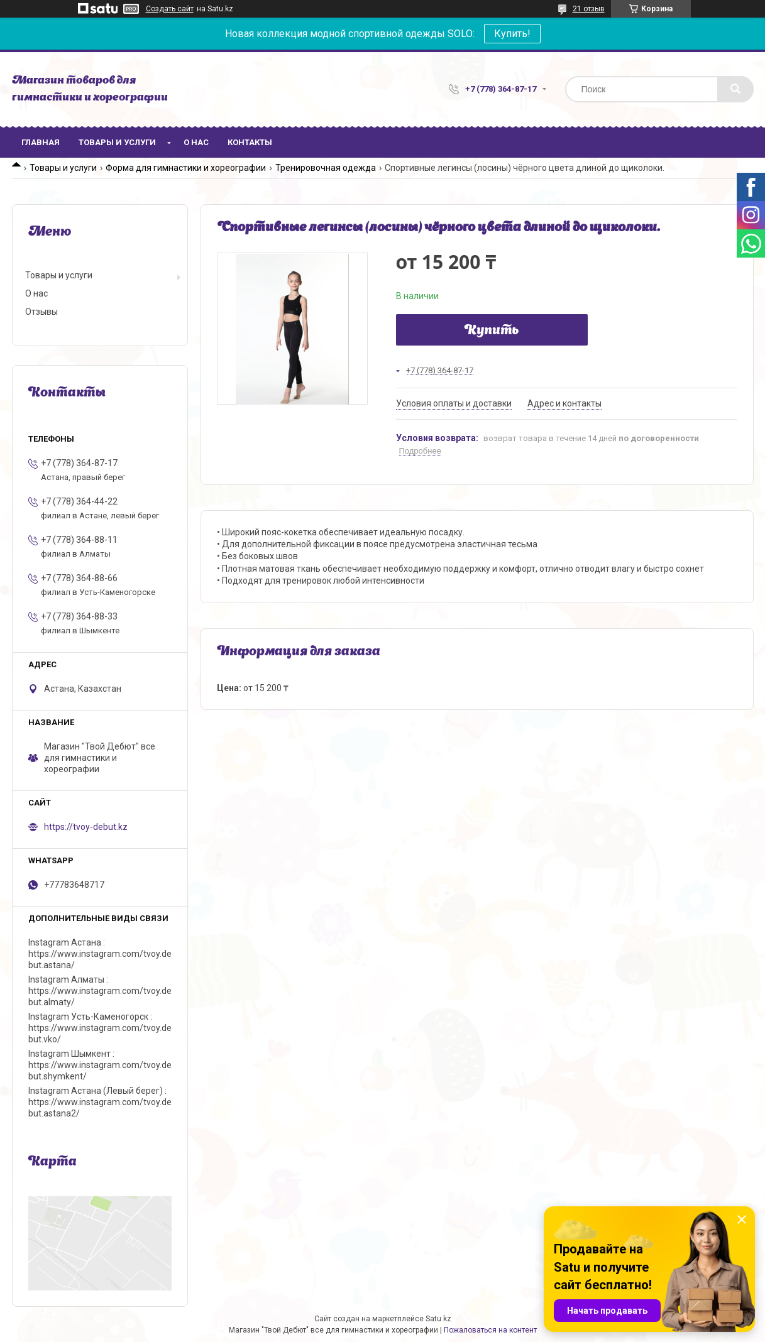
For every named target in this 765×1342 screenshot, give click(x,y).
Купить (492, 331)
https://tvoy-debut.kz (86, 827)
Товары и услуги (117, 142)
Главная (40, 142)
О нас (196, 142)
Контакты (250, 142)
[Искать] (735, 89)
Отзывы (41, 312)
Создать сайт (170, 8)
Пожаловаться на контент (490, 1330)
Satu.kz (438, 1318)
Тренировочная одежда (325, 168)
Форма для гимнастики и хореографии (186, 168)
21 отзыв (589, 8)
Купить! (512, 34)
